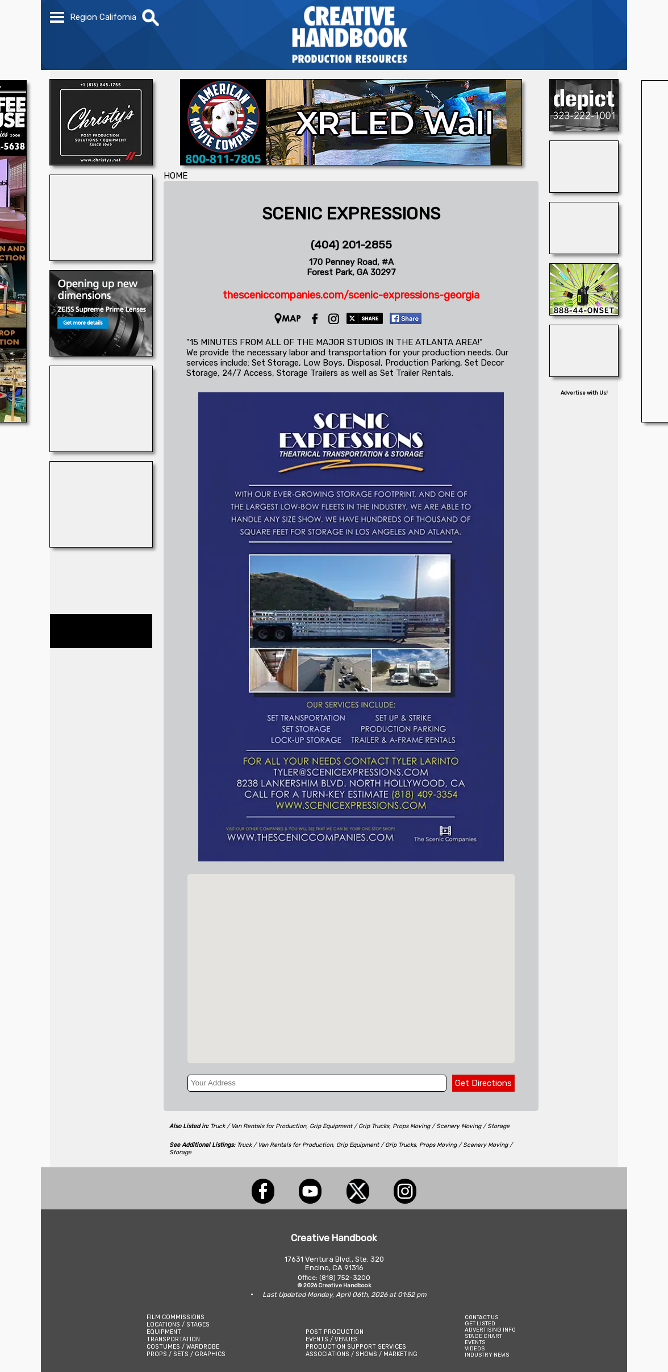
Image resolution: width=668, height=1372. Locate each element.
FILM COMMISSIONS (175, 1317)
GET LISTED (480, 1323)
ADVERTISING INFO (490, 1330)
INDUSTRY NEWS (487, 1355)
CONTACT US (481, 1317)
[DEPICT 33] (584, 128)
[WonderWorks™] (101, 544)
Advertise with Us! (584, 393)
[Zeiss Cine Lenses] (101, 353)
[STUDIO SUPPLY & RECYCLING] (584, 189)
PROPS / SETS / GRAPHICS (186, 1354)
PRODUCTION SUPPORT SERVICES (356, 1346)
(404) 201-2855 (351, 244)
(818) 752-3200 (344, 1278)
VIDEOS (475, 1348)
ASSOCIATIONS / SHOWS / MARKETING (362, 1354)
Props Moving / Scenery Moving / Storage (451, 1126)
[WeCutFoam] (101, 448)
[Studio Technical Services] (584, 373)
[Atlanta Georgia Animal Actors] (584, 251)
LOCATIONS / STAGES (178, 1324)
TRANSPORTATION (173, 1339)
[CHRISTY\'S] (101, 162)
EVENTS (475, 1342)
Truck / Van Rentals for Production (258, 1126)
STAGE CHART (483, 1336)
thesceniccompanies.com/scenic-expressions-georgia (351, 295)
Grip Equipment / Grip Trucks (349, 1126)
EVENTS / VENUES (332, 1339)
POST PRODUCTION (335, 1332)
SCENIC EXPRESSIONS (351, 214)
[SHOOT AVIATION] (101, 257)
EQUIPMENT (164, 1332)
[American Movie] (351, 162)
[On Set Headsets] (584, 312)
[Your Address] (316, 1083)
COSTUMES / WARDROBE (183, 1346)
